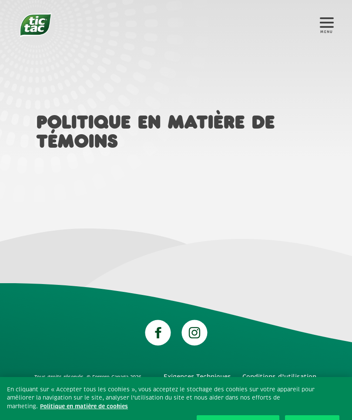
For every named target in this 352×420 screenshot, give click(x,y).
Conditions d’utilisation (279, 376)
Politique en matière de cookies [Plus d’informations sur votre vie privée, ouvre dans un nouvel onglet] (84, 410)
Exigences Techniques (197, 376)
